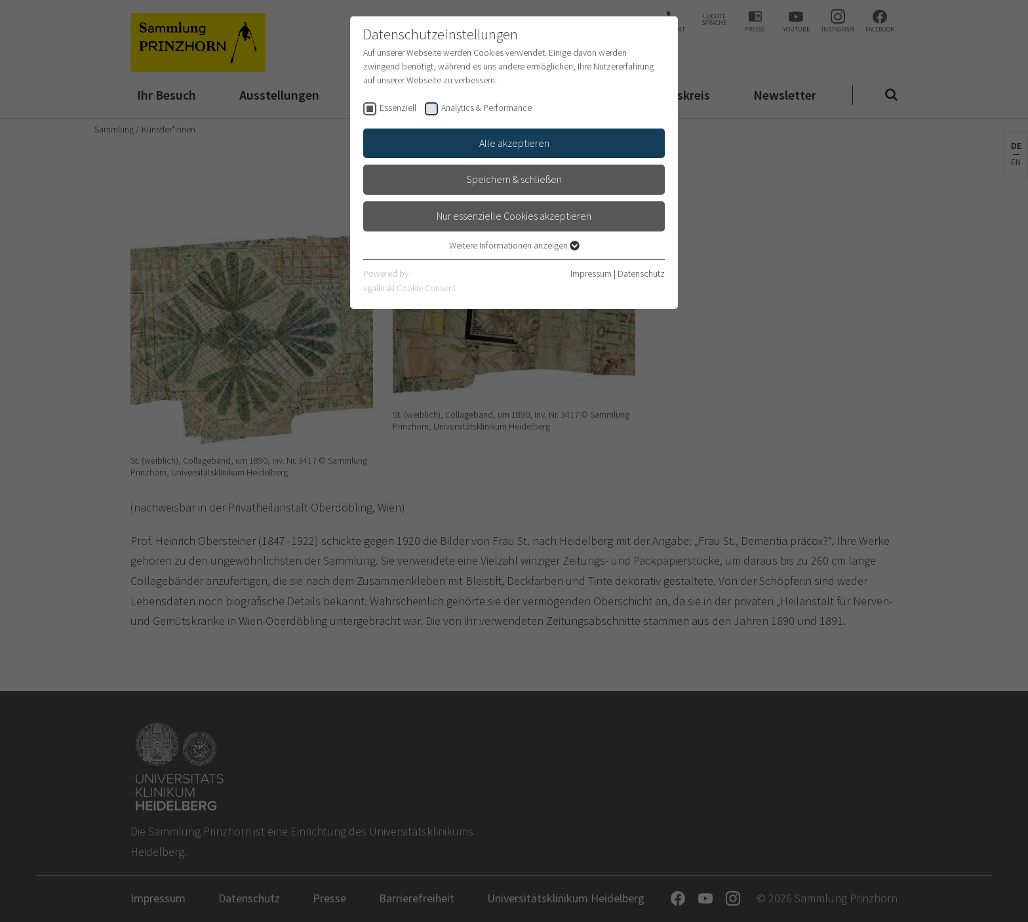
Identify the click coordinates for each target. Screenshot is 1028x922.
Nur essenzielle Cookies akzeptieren (514, 215)
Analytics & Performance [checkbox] (486, 107)
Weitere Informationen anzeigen (514, 245)
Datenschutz (641, 273)
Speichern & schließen (514, 179)
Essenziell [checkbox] (398, 107)
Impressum (591, 273)
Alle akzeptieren (514, 143)
